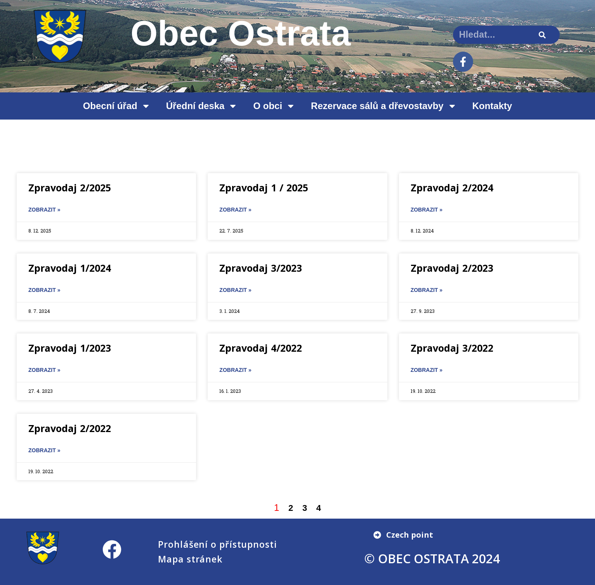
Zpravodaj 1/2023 (69, 347)
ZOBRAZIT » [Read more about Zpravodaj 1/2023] (44, 370)
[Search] (542, 35)
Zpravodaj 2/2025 (69, 187)
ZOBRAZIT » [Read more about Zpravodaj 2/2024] (426, 210)
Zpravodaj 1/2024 (69, 267)
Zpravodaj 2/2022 (69, 428)
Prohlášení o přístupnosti (217, 544)
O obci (274, 106)
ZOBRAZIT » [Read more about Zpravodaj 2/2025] (44, 210)
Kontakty (492, 106)
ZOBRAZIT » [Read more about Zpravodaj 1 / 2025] (235, 210)
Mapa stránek (190, 559)
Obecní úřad (117, 106)
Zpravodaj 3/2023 (260, 267)
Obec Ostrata (240, 33)
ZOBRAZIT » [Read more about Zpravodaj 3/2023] (235, 290)
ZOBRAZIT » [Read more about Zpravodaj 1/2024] (44, 290)
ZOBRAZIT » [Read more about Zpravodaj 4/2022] (235, 370)
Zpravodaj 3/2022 (452, 347)
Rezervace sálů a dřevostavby (384, 106)
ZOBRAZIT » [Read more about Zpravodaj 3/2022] (426, 370)
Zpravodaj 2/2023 (452, 267)
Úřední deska (202, 106)
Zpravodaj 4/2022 (260, 347)
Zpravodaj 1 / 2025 (263, 187)
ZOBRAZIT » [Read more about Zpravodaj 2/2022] (44, 450)
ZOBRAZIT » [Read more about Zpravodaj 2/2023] (426, 290)
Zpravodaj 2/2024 (452, 187)
